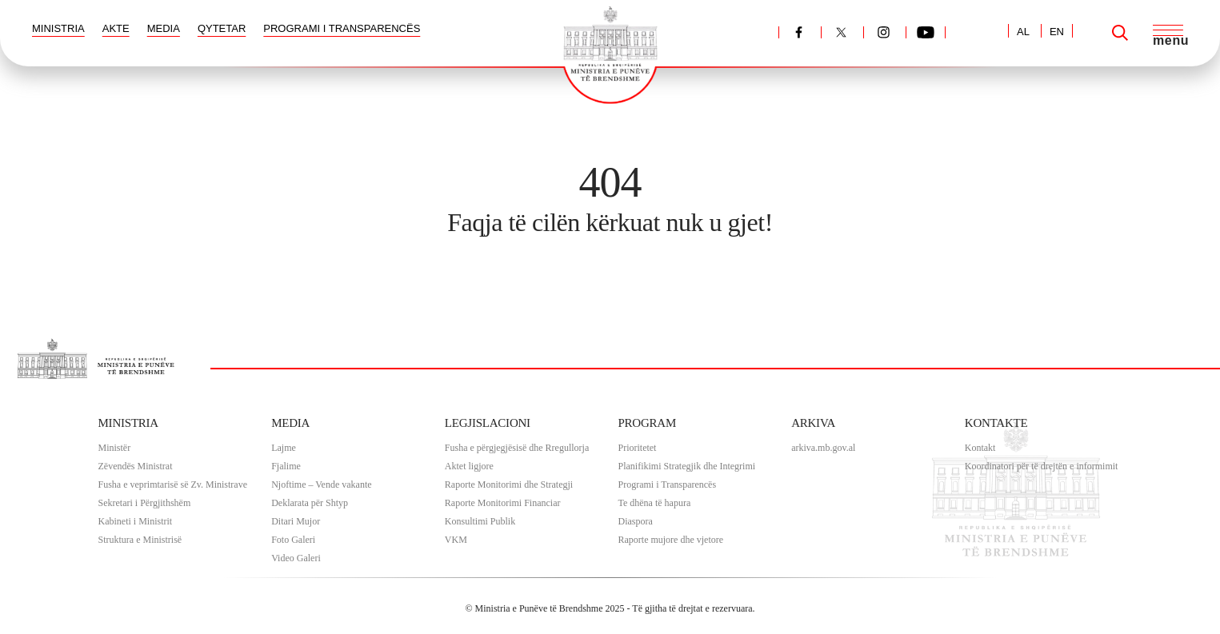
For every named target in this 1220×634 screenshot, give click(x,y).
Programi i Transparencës (667, 484)
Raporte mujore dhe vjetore (670, 539)
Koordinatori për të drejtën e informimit (1041, 466)
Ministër (114, 447)
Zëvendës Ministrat (135, 466)
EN (1057, 32)
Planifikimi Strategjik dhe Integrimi (686, 466)
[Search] (1120, 33)
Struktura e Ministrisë (140, 539)
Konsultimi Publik (480, 521)
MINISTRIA (58, 28)
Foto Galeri (293, 539)
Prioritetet (637, 447)
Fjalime (286, 466)
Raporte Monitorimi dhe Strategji (509, 484)
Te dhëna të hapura (654, 502)
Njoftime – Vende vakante (321, 484)
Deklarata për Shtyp (309, 502)
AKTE (116, 28)
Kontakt (980, 447)
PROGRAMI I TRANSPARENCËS (341, 28)
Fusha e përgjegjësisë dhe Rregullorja (517, 447)
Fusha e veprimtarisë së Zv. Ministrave (173, 484)
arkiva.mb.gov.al (823, 447)
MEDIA (163, 28)
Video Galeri (296, 558)
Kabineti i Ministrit (135, 521)
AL (1023, 32)
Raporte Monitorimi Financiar (503, 502)
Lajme (283, 447)
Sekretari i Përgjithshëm (144, 502)
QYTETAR (222, 28)
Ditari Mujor (295, 521)
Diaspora (635, 521)
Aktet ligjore (469, 466)
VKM (456, 539)
